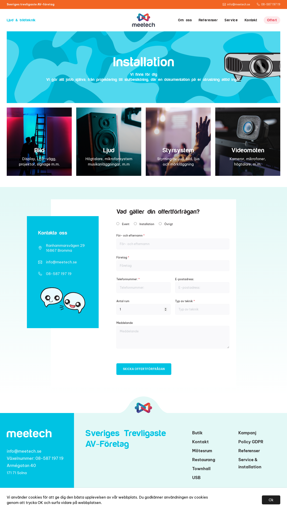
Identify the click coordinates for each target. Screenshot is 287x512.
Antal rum (143, 307)
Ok (271, 500)
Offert (272, 20)
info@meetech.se (61, 262)
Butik (197, 432)
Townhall (201, 468)
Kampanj (247, 432)
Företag (172, 263)
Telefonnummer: (143, 285)
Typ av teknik (202, 307)
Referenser (208, 20)
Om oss (185, 20)
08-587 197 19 (59, 273)
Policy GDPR (250, 441)
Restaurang (203, 459)
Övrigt (168, 224)
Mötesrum (202, 450)
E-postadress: (202, 285)
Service (231, 20)
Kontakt (251, 20)
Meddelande (172, 334)
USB (196, 477)
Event (125, 224)
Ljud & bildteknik (21, 20)
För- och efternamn (172, 241)
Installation (146, 224)
